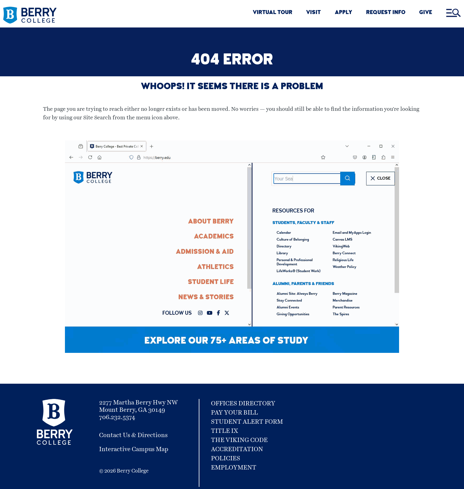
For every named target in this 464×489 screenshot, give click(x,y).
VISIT (313, 13)
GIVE (425, 13)
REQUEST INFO (385, 13)
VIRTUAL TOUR (272, 13)
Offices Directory (243, 403)
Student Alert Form (247, 422)
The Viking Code (239, 440)
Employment (233, 468)
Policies (225, 458)
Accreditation (237, 449)
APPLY (343, 13)
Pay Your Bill (234, 413)
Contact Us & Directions (133, 435)
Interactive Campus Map (133, 449)
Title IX (224, 431)
